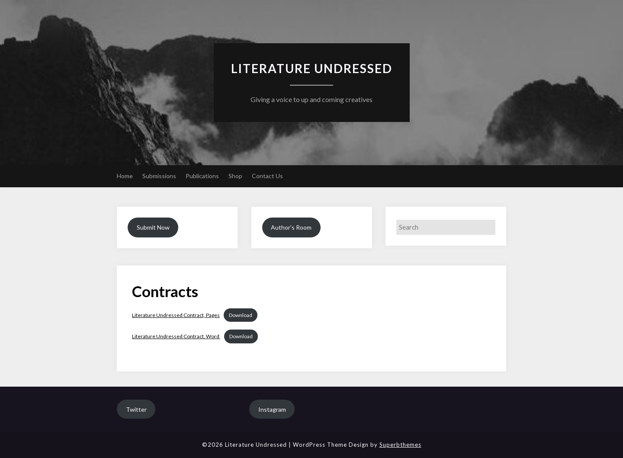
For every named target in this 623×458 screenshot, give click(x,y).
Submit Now (153, 227)
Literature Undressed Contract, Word (176, 336)
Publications (202, 175)
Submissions (159, 175)
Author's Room (291, 227)
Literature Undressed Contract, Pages (176, 315)
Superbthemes (400, 444)
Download (240, 315)
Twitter (136, 409)
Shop (235, 175)
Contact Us (267, 175)
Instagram (272, 409)
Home (125, 175)
